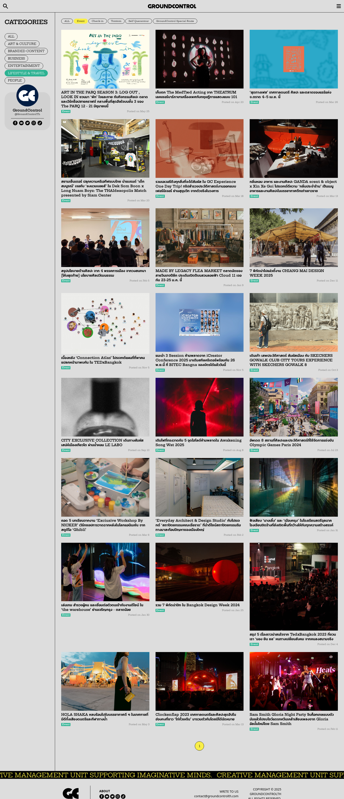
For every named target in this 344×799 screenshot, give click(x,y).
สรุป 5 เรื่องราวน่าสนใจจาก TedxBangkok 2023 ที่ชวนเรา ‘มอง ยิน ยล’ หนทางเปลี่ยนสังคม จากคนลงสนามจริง (293, 636)
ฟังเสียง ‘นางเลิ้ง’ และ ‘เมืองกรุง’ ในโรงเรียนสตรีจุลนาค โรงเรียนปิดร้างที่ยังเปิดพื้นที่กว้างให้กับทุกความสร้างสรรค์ (291, 522)
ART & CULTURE (22, 44)
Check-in (98, 21)
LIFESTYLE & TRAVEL (26, 73)
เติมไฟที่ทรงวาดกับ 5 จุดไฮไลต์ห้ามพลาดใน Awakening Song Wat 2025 (199, 442)
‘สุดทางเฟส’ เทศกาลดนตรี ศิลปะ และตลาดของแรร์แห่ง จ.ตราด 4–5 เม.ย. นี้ (290, 94)
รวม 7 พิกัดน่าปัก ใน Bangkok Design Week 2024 (198, 605)
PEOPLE (15, 80)
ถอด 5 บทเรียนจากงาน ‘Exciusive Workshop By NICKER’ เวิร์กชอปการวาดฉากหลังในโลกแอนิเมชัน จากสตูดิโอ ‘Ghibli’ (103, 525)
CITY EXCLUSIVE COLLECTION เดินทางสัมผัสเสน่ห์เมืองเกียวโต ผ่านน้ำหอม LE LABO (102, 442)
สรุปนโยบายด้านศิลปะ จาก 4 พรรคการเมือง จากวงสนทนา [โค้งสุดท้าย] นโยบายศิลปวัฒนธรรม (103, 273)
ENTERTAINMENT (24, 66)
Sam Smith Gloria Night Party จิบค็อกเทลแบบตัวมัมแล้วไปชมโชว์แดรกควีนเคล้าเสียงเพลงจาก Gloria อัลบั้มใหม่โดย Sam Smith (292, 719)
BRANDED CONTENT (26, 51)
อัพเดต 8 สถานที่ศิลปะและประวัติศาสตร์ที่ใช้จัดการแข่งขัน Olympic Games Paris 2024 (292, 442)
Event (80, 21)
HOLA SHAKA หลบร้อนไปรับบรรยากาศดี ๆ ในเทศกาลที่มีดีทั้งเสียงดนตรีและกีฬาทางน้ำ (104, 716)
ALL (11, 36)
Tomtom (116, 21)
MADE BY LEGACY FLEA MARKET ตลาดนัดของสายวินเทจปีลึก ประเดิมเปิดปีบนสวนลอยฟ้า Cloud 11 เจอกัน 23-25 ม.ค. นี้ (199, 275)
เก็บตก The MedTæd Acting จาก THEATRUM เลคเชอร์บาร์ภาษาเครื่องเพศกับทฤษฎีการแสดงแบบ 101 (196, 94)
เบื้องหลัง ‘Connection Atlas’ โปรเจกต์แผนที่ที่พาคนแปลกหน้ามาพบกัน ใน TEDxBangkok (103, 359)
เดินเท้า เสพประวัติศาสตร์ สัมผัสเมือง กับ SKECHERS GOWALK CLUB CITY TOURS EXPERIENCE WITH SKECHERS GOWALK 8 (291, 360)
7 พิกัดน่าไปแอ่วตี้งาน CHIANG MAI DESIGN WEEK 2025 (287, 273)
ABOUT (104, 791)
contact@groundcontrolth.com (216, 796)
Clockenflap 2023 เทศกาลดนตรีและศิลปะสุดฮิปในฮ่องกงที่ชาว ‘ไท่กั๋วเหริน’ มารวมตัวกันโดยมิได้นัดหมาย (196, 716)
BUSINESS (16, 58)
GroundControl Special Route (175, 21)
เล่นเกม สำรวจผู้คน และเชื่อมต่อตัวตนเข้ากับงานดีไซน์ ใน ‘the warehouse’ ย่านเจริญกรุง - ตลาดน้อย (102, 607)
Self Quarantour (139, 21)
